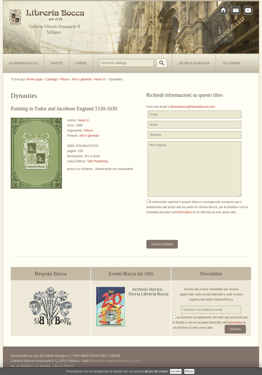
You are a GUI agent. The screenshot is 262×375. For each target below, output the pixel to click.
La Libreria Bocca (25, 61)
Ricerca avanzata (194, 63)
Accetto (176, 371)
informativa (184, 212)
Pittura (88, 130)
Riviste (55, 61)
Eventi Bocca (130, 273)
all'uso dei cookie (156, 371)
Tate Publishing (97, 161)
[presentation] (185, 225)
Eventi (81, 63)
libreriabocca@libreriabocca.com (192, 107)
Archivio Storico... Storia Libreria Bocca (148, 291)
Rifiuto (189, 371)
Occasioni (231, 63)
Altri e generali (89, 135)
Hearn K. (84, 120)
